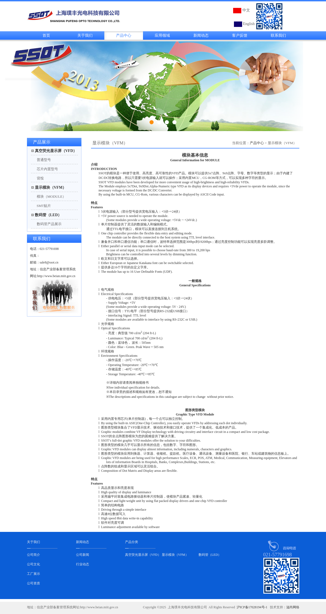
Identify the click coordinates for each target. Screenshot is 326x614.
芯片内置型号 (47, 169)
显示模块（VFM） (50, 187)
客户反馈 (239, 35)
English (249, 24)
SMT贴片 (44, 206)
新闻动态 (201, 35)
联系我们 (278, 35)
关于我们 (85, 35)
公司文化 (33, 564)
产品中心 (123, 35)
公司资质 (33, 583)
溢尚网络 (292, 607)
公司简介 (33, 555)
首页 (46, 35)
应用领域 (162, 35)
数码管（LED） (48, 215)
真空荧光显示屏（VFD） (56, 151)
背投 (40, 178)
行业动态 (82, 564)
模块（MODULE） (51, 196)
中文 (246, 10)
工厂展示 (33, 574)
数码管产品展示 (49, 224)
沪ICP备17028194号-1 (252, 607)
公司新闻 (82, 555)
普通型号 (44, 160)
